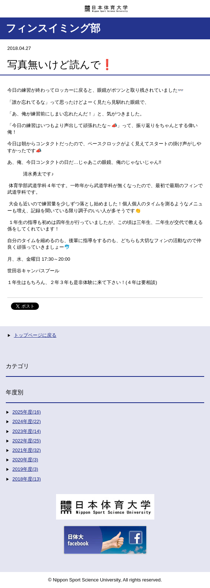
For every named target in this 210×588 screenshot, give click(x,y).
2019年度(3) (25, 469)
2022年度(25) (26, 440)
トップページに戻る (35, 335)
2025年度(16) (26, 412)
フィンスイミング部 (53, 28)
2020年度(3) (25, 459)
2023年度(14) (26, 431)
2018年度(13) (26, 479)
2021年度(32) (26, 450)
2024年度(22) (26, 421)
